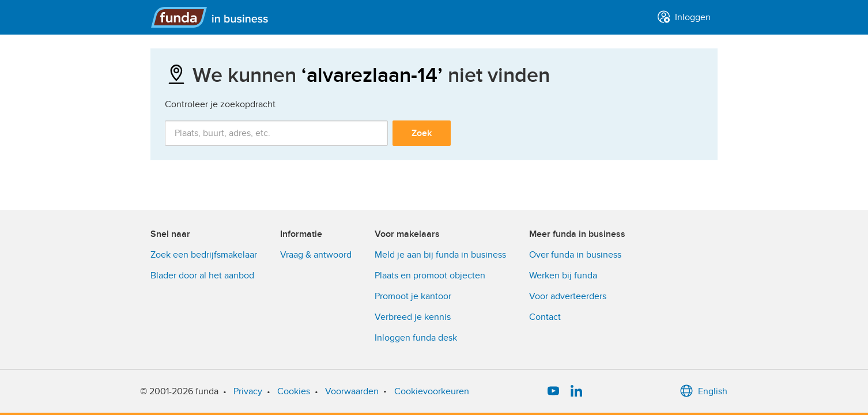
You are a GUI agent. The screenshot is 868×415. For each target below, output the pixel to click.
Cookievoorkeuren (431, 391)
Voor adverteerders (567, 296)
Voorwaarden (352, 391)
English (703, 391)
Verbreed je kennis (413, 317)
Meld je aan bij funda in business (440, 255)
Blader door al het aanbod (202, 275)
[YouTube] (553, 391)
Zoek (422, 133)
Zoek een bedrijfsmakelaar (203, 255)
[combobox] (276, 133)
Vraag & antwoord (316, 255)
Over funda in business (575, 255)
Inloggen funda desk (416, 338)
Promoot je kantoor (413, 296)
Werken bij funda (563, 275)
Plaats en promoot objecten (430, 275)
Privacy (247, 391)
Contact (545, 317)
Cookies (293, 391)
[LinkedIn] (576, 391)
